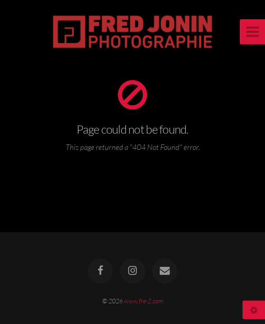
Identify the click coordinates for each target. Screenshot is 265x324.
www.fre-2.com (143, 301)
